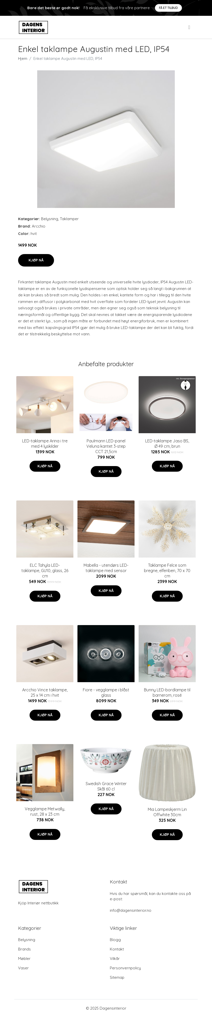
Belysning (49, 218)
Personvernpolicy (125, 968)
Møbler (24, 958)
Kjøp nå (36, 260)
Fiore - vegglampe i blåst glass (106, 692)
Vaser (23, 968)
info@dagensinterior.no (130, 910)
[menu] (189, 27)
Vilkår (115, 958)
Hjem (22, 58)
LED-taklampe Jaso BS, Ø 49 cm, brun (167, 443)
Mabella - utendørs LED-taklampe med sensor (106, 568)
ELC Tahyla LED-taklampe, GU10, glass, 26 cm (44, 570)
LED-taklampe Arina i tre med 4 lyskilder (45, 443)
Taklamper (69, 218)
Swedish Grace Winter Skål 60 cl (106, 786)
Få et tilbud (168, 8)
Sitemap (117, 977)
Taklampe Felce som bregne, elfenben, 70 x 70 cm (167, 570)
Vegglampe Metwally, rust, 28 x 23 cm (45, 811)
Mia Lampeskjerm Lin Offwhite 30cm (167, 812)
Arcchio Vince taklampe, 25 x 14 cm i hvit (45, 692)
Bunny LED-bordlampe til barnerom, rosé (167, 692)
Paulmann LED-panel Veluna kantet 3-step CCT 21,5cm (106, 446)
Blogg (115, 939)
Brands (24, 949)
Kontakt (117, 949)
